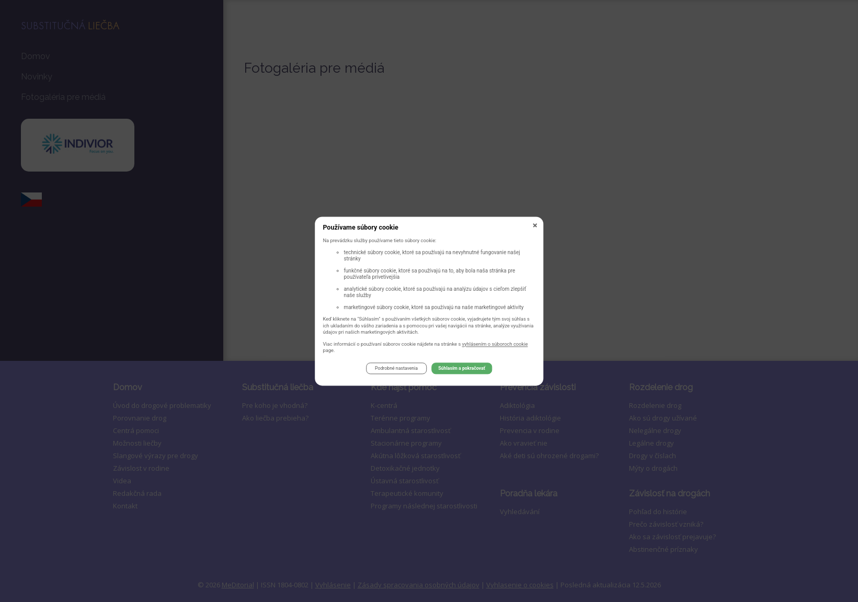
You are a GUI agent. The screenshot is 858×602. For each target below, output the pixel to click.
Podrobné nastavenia (396, 370)
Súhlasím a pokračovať (461, 370)
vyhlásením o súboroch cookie (495, 345)
